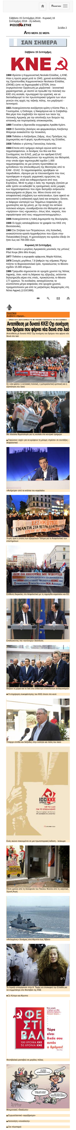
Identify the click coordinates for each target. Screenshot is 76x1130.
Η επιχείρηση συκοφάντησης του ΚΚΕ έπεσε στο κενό (31, 694)
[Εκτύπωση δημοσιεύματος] (66, 298)
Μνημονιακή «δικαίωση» (38, 1087)
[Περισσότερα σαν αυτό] (48, 298)
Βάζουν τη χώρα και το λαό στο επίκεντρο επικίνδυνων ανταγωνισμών (38, 667)
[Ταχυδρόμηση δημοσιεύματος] (58, 298)
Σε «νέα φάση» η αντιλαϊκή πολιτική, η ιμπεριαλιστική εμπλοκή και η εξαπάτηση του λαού (38, 364)
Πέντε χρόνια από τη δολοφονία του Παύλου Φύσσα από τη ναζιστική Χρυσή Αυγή (38, 869)
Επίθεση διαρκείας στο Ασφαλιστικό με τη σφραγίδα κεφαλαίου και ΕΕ (38, 570)
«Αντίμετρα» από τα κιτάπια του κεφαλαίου (38, 469)
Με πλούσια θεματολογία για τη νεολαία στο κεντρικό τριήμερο (38, 413)
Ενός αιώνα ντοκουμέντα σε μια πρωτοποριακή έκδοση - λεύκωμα (38, 794)
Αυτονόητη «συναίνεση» (18, 1121)
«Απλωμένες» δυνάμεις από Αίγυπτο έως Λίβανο (38, 918)
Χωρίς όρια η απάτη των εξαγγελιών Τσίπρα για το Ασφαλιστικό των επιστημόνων (38, 518)
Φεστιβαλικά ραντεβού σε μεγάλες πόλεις (38, 1030)
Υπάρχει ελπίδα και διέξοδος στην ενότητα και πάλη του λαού (38, 721)
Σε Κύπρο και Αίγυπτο (17, 996)
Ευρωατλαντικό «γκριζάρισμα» (20, 1115)
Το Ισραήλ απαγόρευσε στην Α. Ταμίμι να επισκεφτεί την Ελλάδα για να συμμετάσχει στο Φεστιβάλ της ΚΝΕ (38, 967)
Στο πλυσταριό (13, 1127)
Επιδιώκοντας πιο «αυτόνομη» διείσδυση (38, 620)
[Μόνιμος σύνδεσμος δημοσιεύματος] (39, 298)
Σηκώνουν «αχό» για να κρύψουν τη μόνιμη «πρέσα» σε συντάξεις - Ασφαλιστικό (37, 441)
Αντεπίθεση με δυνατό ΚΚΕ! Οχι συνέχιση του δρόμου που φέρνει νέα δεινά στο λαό (38, 328)
